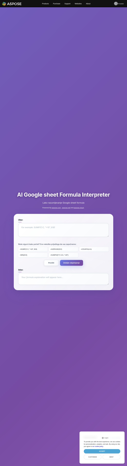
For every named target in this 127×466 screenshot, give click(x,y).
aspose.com (56, 196)
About (88, 4)
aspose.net (66, 196)
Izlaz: (21, 258)
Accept (102, 451)
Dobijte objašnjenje (71, 251)
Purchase (56, 4)
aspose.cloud (79, 196)
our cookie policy (97, 446)
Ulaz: (21, 208)
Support (68, 4)
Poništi (51, 251)
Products (45, 4)
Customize (92, 457)
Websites (78, 4)
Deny (111, 457)
